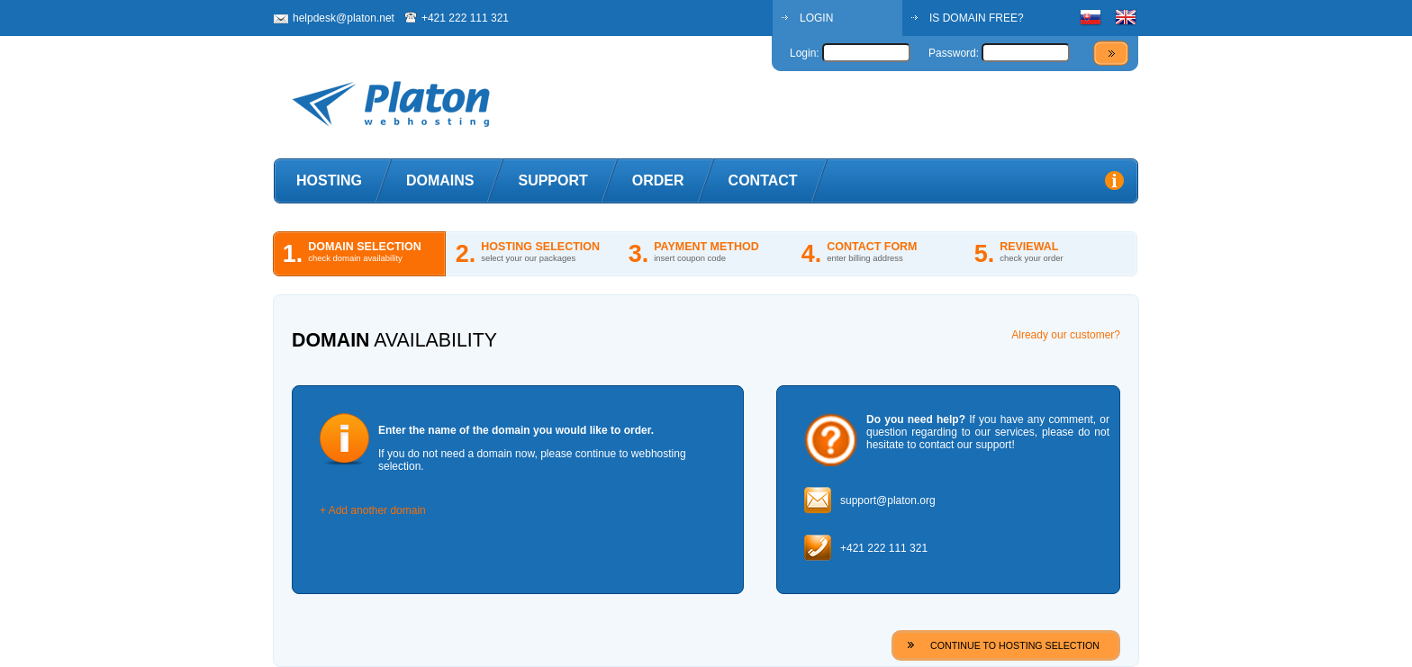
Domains (440, 180)
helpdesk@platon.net (343, 18)
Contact (763, 180)
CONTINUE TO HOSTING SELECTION (1015, 645)
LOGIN (816, 18)
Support (552, 180)
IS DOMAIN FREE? (976, 18)
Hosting (329, 180)
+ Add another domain (373, 510)
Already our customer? (1065, 335)
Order (658, 180)
